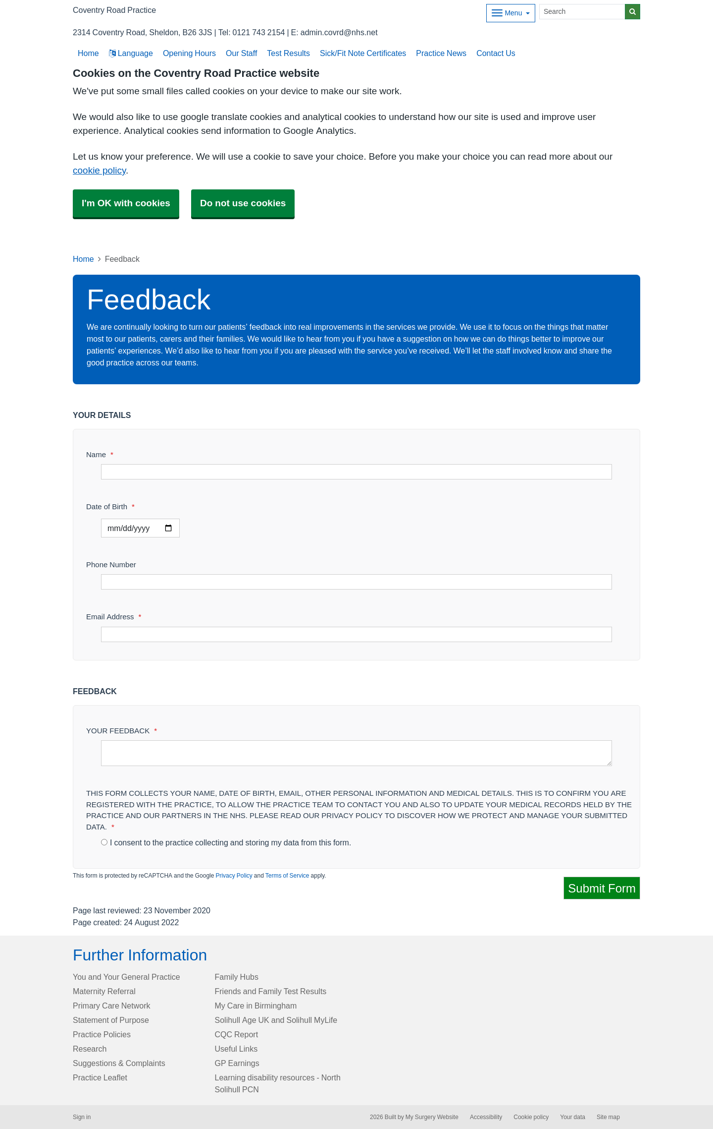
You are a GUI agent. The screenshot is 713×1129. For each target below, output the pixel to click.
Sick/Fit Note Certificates (363, 53)
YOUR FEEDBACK (121, 730)
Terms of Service (287, 876)
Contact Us (495, 53)
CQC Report (236, 1034)
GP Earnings (237, 1063)
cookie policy (99, 170)
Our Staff (241, 53)
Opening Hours (189, 53)
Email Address (113, 616)
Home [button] (88, 53)
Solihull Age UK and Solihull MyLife (276, 1020)
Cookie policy (531, 1117)
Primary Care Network (111, 1006)
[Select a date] (140, 528)
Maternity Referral (104, 991)
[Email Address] (356, 634)
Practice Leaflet (100, 1077)
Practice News (441, 53)
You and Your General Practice (126, 977)
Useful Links (236, 1049)
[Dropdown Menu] (510, 13)
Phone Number (111, 564)
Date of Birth (110, 506)
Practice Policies (102, 1034)
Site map (608, 1117)
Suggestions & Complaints (119, 1063)
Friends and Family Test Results (271, 991)
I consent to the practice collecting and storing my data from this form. (226, 842)
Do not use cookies (243, 203)
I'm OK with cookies (126, 203)
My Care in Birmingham (256, 1006)
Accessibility (486, 1117)
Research (89, 1049)
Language (131, 53)
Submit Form (602, 888)
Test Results (288, 53)
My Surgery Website (432, 1117)
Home (83, 259)
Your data (572, 1117)
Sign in (82, 1117)
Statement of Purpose (111, 1020)
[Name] (356, 471)
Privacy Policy (233, 876)
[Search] (582, 11)
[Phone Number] (356, 582)
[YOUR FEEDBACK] (356, 753)
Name (99, 454)
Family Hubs (236, 977)
